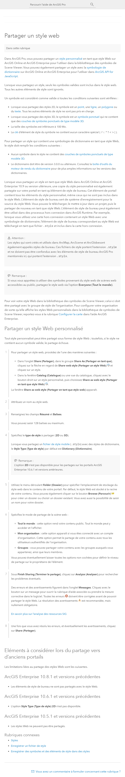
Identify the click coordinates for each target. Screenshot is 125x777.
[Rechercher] (92, 4)
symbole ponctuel (88, 116)
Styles (14, 739)
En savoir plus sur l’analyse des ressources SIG (38, 612)
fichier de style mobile (56, 443)
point (81, 107)
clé (16, 132)
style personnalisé (70, 58)
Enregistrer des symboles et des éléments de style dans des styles (50, 750)
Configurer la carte (71, 313)
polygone (107, 107)
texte (18, 111)
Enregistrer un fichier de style (28, 744)
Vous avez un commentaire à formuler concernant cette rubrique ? (78, 770)
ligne (94, 107)
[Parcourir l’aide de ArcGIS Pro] (59, 5)
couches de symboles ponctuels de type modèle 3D (52, 121)
